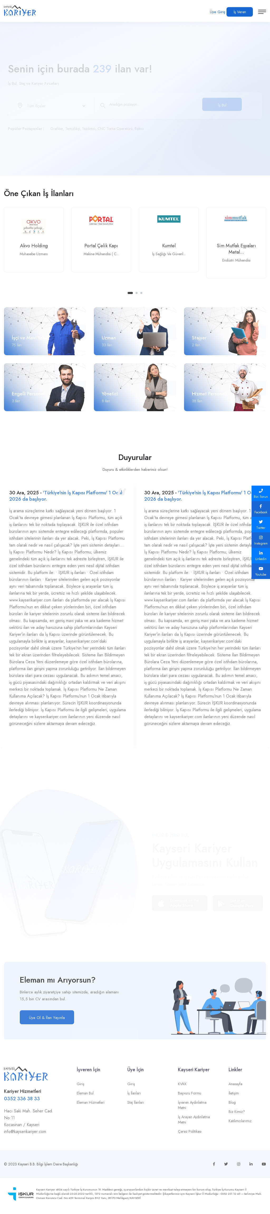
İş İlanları (134, 1096)
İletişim (234, 1096)
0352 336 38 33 (22, 1102)
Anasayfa (235, 1087)
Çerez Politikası (189, 1135)
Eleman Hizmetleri (90, 1106)
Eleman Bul (85, 1096)
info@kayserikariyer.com (25, 1135)
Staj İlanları (135, 1106)
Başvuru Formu (189, 1096)
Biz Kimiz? (237, 1115)
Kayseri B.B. (27, 1164)
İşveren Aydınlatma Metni (192, 1108)
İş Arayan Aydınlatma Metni (194, 1123)
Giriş (80, 1087)
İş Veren (240, 12)
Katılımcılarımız (240, 1124)
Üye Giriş (217, 12)
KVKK (182, 1087)
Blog (232, 1106)
